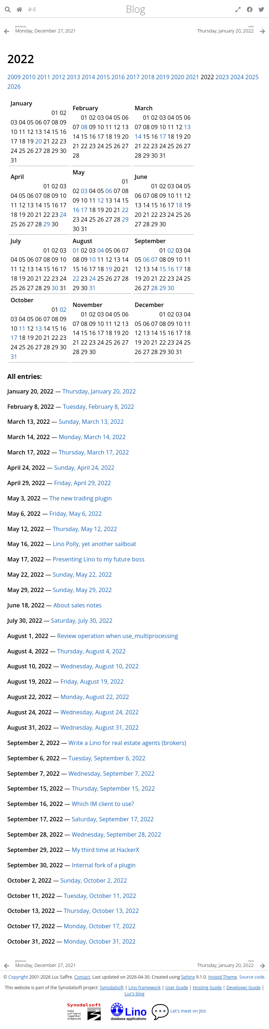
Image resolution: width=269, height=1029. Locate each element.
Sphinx (188, 977)
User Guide (176, 987)
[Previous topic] (69, 29)
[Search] (8, 9)
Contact (82, 977)
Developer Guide (243, 987)
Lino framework (144, 987)
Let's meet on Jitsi (178, 1011)
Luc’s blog (134, 994)
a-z (32, 9)
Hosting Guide (207, 987)
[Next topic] (200, 29)
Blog (135, 9)
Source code (252, 977)
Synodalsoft (112, 987)
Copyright (18, 977)
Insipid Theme (222, 977)
